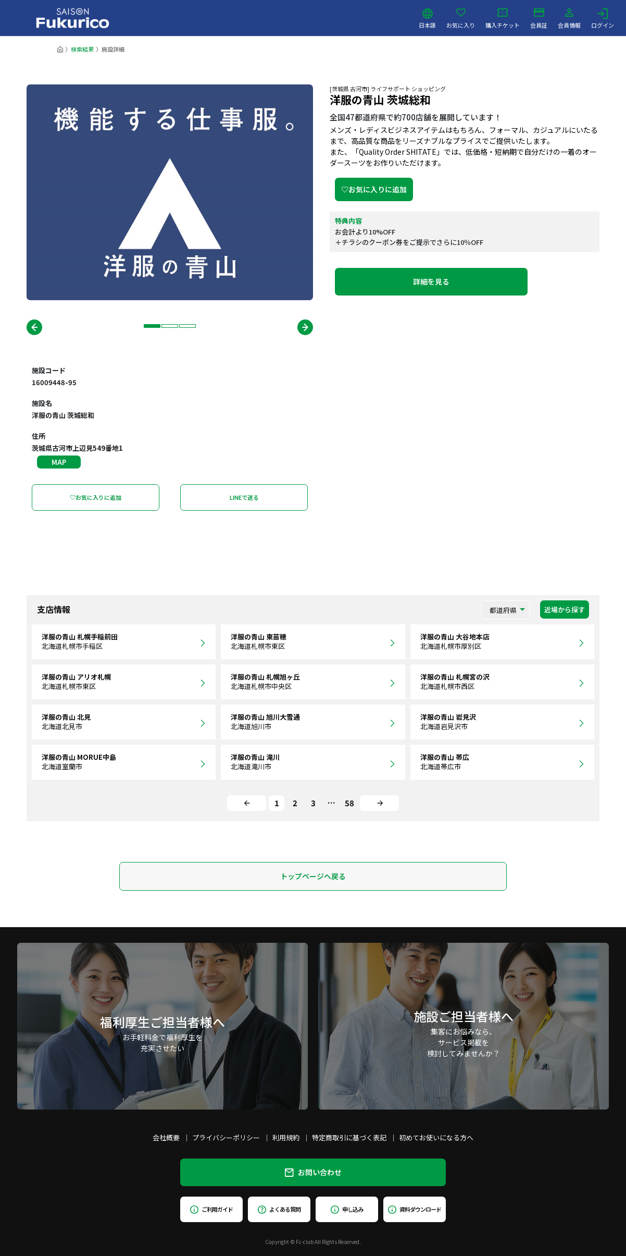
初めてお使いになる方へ (436, 1137)
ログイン (602, 18)
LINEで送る (244, 497)
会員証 (538, 18)
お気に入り (460, 18)
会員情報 (569, 18)
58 (349, 802)
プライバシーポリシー (226, 1137)
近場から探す (564, 609)
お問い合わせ (313, 1172)
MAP (59, 462)
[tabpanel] (170, 192)
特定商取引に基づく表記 (349, 1137)
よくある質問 (279, 1209)
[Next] (379, 803)
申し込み (347, 1209)
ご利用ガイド (211, 1209)
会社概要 (166, 1137)
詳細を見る (431, 281)
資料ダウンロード (414, 1209)
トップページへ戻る (313, 876)
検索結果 (82, 49)
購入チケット (502, 18)
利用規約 (285, 1137)
